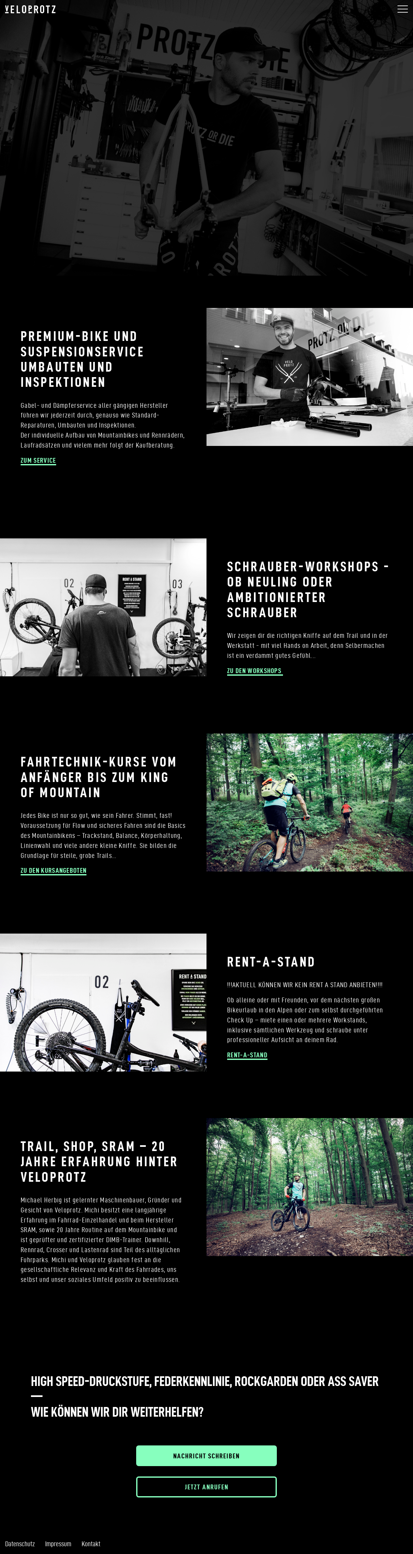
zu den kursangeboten (53, 870)
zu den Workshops (255, 670)
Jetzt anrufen (206, 1487)
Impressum (58, 1544)
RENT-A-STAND (247, 1055)
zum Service (38, 460)
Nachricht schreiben (206, 1456)
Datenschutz (20, 1544)
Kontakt (91, 1544)
